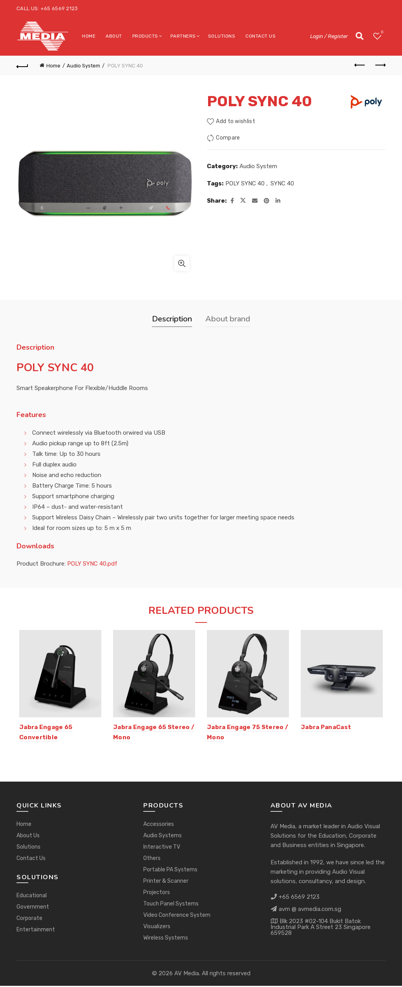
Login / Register (329, 36)
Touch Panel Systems (171, 905)
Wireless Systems (165, 939)
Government (32, 908)
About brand (227, 319)
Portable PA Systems (170, 870)
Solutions (222, 36)
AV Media (186, 974)
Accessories (158, 825)
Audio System (83, 66)
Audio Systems (162, 836)
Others (152, 859)
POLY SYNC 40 (245, 183)
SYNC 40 (282, 183)
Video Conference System (176, 916)
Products (145, 36)
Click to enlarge (181, 263)
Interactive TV (161, 848)
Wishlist (381, 32)
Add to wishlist (235, 121)
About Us (28, 836)
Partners (183, 36)
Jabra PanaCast (327, 728)
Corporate (29, 919)
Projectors (156, 893)
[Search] (359, 36)
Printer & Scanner (165, 882)
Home (88, 36)
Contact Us (260, 36)
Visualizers (156, 927)
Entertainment (35, 931)
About (114, 36)
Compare (228, 137)
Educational (31, 897)
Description (172, 319)
